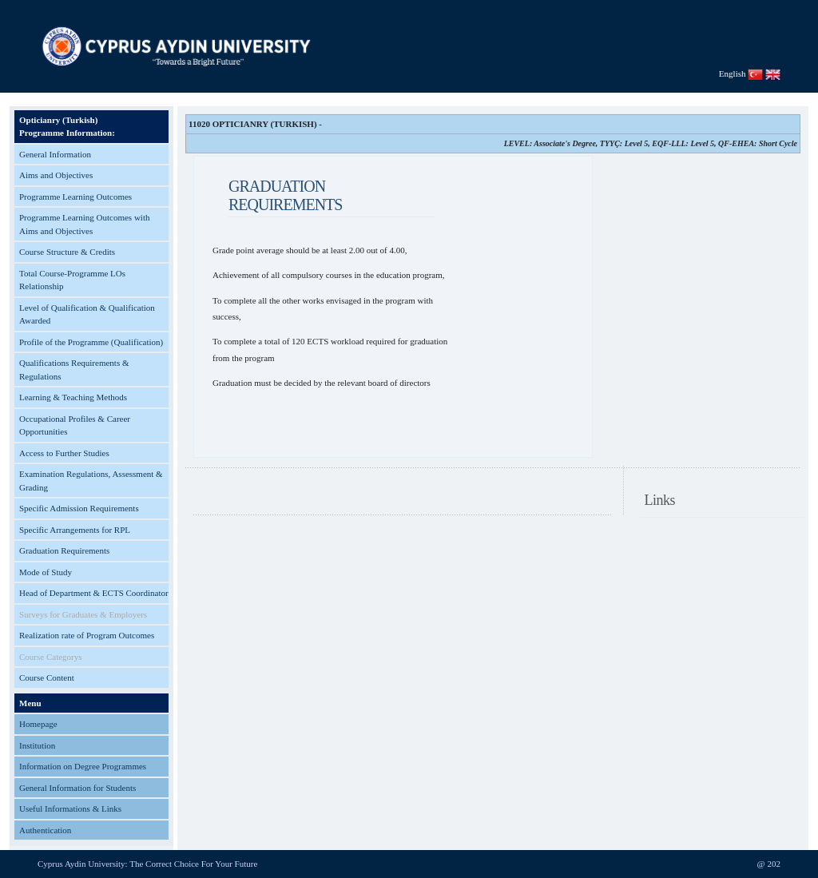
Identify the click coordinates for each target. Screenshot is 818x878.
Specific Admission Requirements (79, 508)
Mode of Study (45, 572)
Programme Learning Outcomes (75, 196)
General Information (55, 154)
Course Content (46, 677)
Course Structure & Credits (67, 251)
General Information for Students (77, 788)
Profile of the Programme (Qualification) (91, 342)
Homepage (38, 724)
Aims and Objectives (56, 175)
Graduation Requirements (64, 550)
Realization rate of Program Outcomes (86, 635)
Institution (37, 745)
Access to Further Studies (64, 453)
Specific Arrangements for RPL (74, 529)
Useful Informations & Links (70, 808)
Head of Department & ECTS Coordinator (94, 593)
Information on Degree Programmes (82, 766)
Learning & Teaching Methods (73, 397)
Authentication (45, 830)
